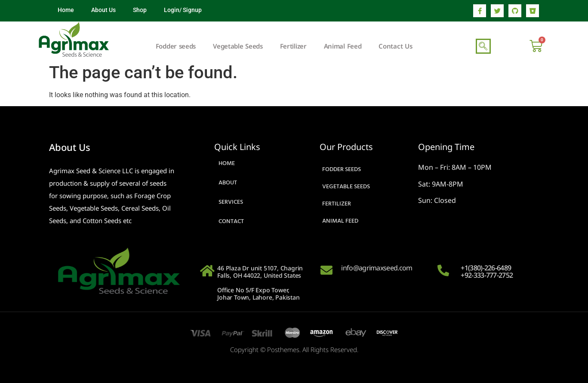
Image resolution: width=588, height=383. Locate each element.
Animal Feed (343, 46)
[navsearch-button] (483, 46)
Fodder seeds (176, 46)
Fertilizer (293, 46)
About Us (103, 9)
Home (66, 9)
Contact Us (395, 46)
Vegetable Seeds (238, 46)
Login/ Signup (183, 9)
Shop (140, 9)
